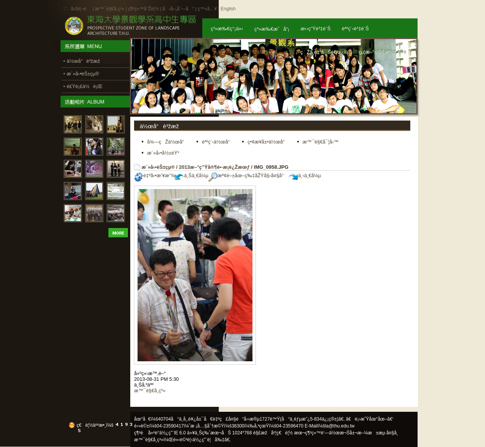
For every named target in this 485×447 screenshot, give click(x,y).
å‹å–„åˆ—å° (178, 8)
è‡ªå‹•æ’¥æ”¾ (154, 175)
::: (65, 8)
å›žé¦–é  (81, 8)
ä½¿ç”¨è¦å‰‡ (208, 439)
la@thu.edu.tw (340, 426)
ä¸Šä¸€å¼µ (191, 175)
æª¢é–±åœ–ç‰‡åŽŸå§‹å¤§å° (248, 175)
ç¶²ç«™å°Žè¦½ (143, 8)
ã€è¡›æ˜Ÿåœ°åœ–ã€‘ (369, 419)
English (228, 8)
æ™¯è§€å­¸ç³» (110, 8)
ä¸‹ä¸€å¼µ (305, 175)
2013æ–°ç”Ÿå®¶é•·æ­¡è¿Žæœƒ (214, 167)
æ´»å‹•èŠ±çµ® (158, 167)
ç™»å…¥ (207, 8)
